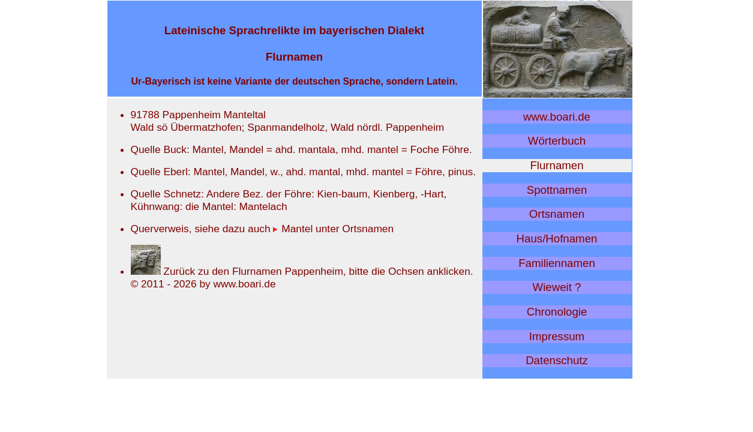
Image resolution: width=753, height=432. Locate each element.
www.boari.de (556, 116)
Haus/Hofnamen (557, 238)
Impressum (556, 336)
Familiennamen (556, 263)
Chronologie (557, 311)
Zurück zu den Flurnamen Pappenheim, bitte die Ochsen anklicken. (302, 271)
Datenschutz (557, 360)
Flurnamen (556, 165)
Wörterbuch (557, 140)
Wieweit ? (557, 287)
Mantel (293, 229)
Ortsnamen (556, 214)
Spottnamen (557, 190)
